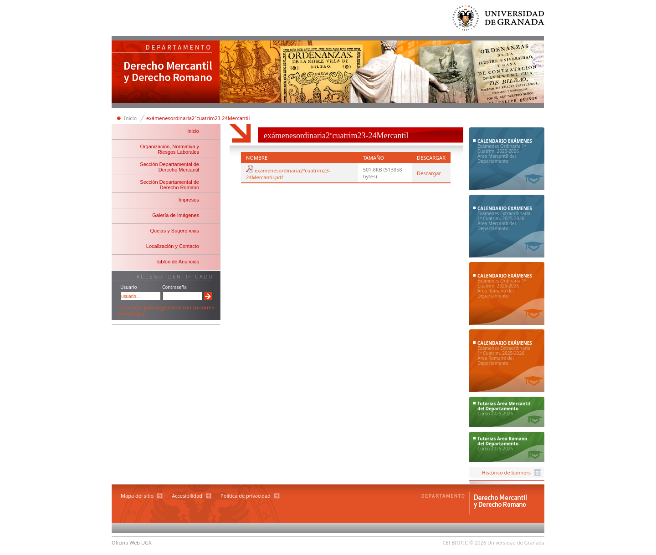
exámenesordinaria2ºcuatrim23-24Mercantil (198, 118)
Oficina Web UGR (132, 542)
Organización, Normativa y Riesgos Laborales (169, 149)
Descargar (429, 173)
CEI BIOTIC (455, 542)
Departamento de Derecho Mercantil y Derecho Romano (166, 72)
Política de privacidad (245, 495)
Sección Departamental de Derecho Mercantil (169, 166)
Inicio (130, 118)
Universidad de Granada (498, 20)
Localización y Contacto (172, 246)
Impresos (189, 199)
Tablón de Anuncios (177, 261)
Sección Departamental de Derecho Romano (169, 184)
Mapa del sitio (137, 495)
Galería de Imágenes (175, 215)
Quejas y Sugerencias (174, 230)
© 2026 (477, 542)
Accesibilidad (187, 495)
